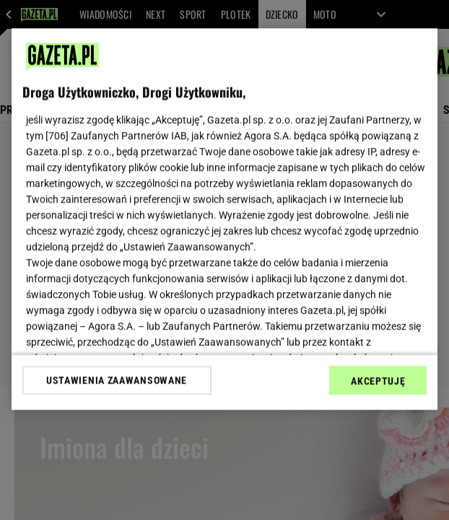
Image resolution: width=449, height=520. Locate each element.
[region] (225, 219)
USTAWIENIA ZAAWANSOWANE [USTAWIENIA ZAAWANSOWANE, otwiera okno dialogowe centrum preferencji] (116, 380)
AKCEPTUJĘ (378, 381)
